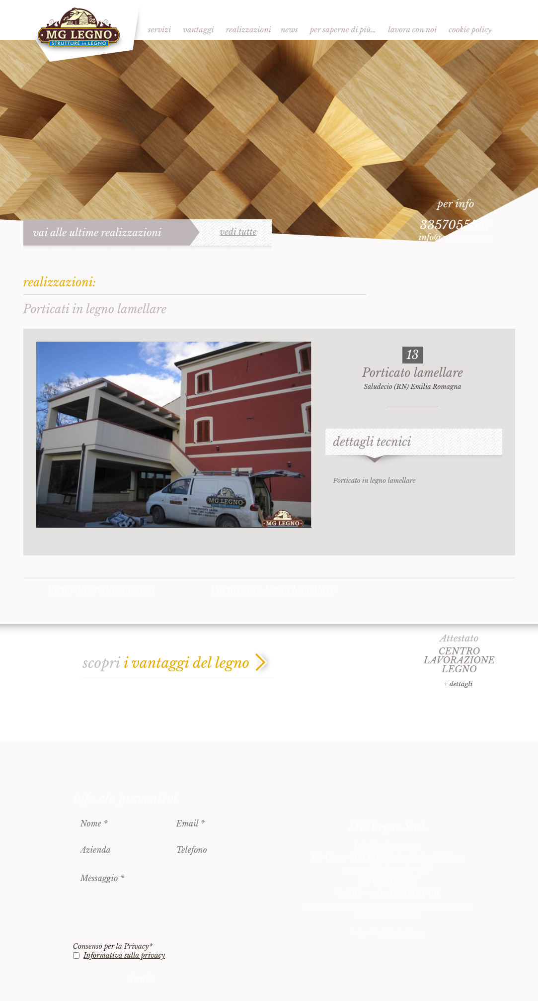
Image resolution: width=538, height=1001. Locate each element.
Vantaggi (198, 29)
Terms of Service (385, 913)
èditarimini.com (404, 932)
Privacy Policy (455, 907)
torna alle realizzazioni (101, 590)
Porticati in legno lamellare (272, 590)
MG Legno (83, 32)
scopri (166, 663)
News (289, 29)
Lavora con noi (412, 29)
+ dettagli (458, 684)
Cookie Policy (470, 29)
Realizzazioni (248, 29)
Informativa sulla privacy (124, 955)
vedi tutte (238, 232)
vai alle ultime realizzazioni (97, 233)
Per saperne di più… (343, 29)
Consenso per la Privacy (113, 946)
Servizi (159, 29)
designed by (387, 932)
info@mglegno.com (455, 237)
